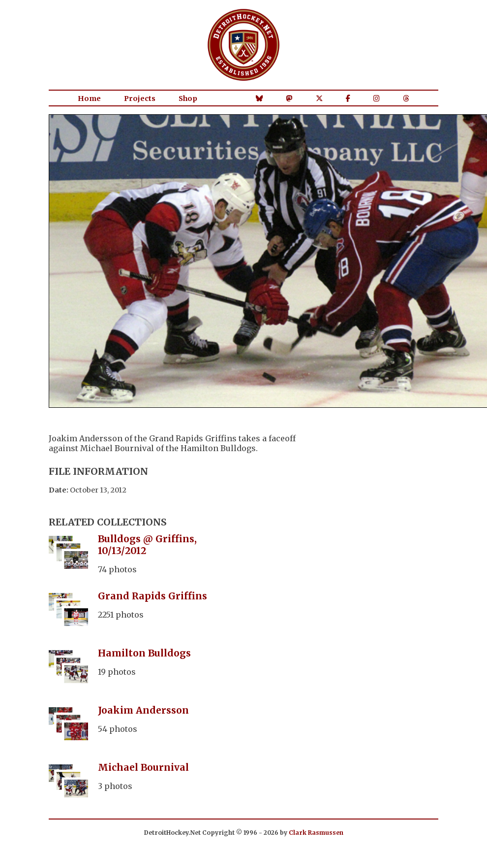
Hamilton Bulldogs (144, 653)
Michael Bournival (143, 767)
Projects (139, 98)
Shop (188, 98)
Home (89, 98)
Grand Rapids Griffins (152, 596)
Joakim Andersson (143, 710)
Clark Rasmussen (316, 832)
